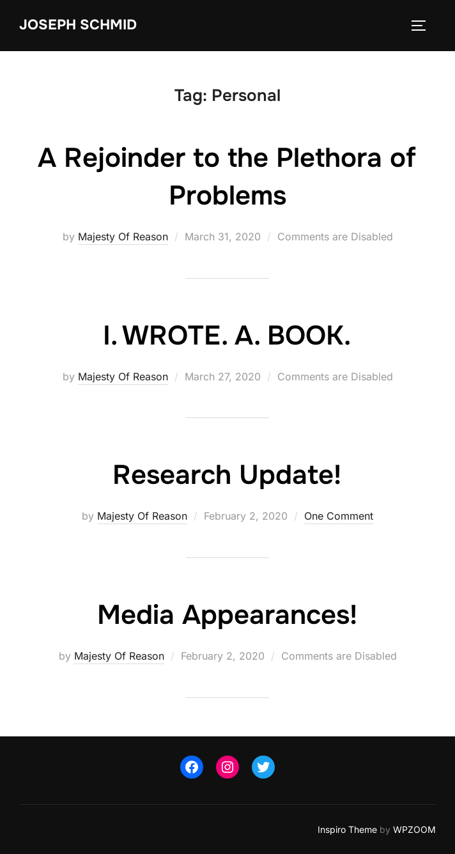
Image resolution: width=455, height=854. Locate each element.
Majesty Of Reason (123, 236)
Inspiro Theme (347, 829)
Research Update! (226, 475)
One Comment (338, 515)
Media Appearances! (227, 615)
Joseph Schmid (78, 25)
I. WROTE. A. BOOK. (227, 335)
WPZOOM (414, 829)
